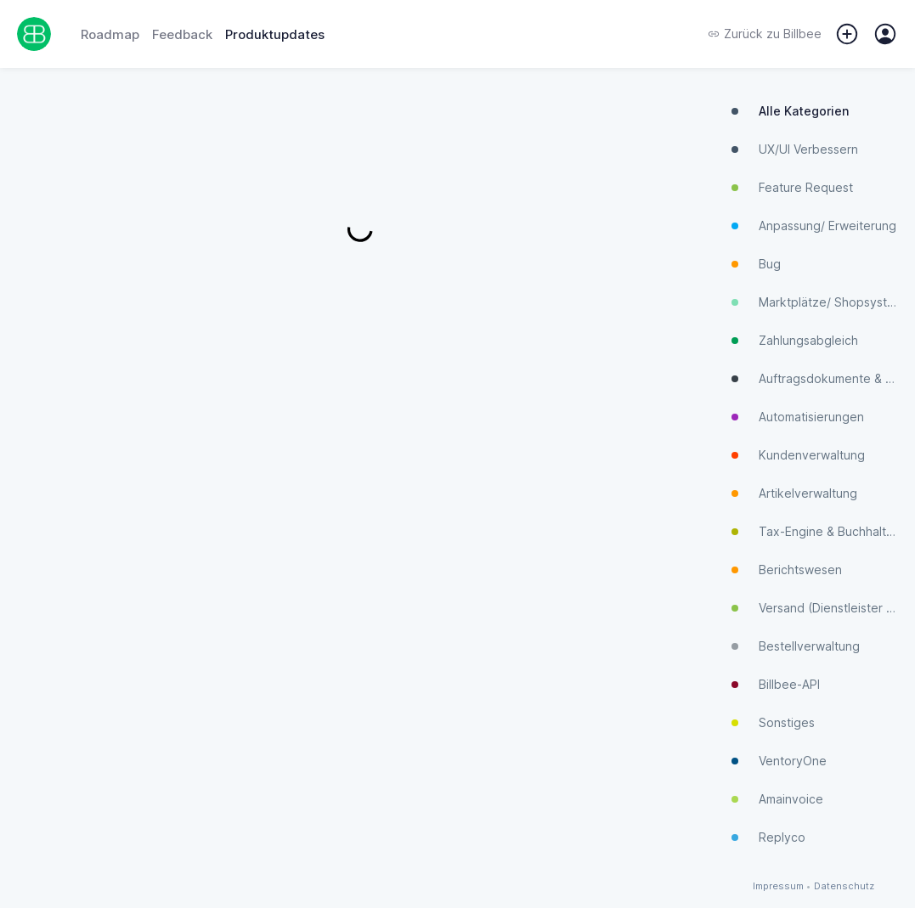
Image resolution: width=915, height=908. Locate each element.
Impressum (778, 886)
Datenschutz (844, 886)
